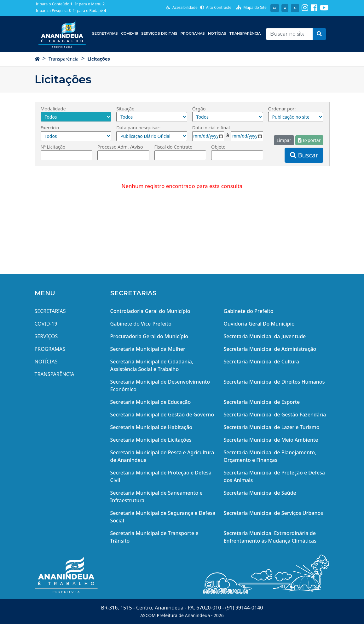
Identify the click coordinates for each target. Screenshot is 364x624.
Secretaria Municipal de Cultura (261, 361)
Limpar (284, 140)
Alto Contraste (216, 7)
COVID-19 (129, 33)
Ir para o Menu (90, 4)
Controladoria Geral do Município (150, 311)
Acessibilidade (182, 7)
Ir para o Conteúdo (54, 4)
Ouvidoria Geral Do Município (259, 323)
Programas (193, 33)
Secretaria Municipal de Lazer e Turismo (272, 427)
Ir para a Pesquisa (53, 10)
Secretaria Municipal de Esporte (262, 401)
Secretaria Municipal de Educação (150, 401)
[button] (319, 34)
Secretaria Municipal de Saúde (260, 492)
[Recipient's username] (289, 34)
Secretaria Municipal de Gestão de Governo (162, 414)
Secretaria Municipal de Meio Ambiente (271, 439)
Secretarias (105, 33)
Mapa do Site (251, 7)
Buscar (304, 155)
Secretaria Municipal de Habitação (151, 427)
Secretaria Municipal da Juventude (265, 336)
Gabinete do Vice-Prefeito (140, 323)
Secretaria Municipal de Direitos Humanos (274, 381)
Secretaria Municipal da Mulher (147, 348)
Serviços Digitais (159, 33)
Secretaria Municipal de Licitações (151, 439)
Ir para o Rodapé (89, 10)
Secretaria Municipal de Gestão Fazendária (275, 414)
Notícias (217, 33)
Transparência (245, 33)
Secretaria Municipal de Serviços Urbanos (273, 512)
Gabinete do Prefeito (249, 311)
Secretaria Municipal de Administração (270, 348)
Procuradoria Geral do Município (149, 336)
